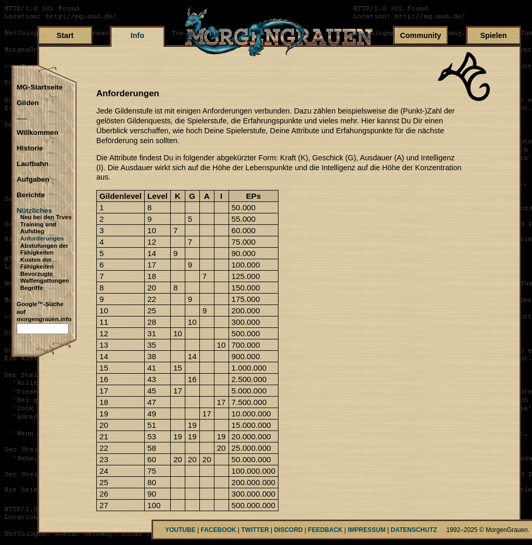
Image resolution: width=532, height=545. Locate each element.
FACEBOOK (218, 530)
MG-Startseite (39, 87)
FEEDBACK (325, 530)
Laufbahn (32, 164)
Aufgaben (33, 179)
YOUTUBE (180, 530)
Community (420, 35)
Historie (30, 148)
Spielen (493, 35)
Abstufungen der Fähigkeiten (44, 249)
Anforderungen (42, 238)
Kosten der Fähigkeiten (37, 263)
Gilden (28, 103)
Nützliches (34, 210)
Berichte (31, 195)
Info (137, 35)
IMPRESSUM (367, 530)
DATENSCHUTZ (414, 530)
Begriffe (31, 288)
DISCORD (288, 530)
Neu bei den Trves (46, 217)
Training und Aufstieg (38, 228)
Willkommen (37, 132)
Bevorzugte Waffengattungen (44, 277)
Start (65, 35)
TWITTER (255, 530)
